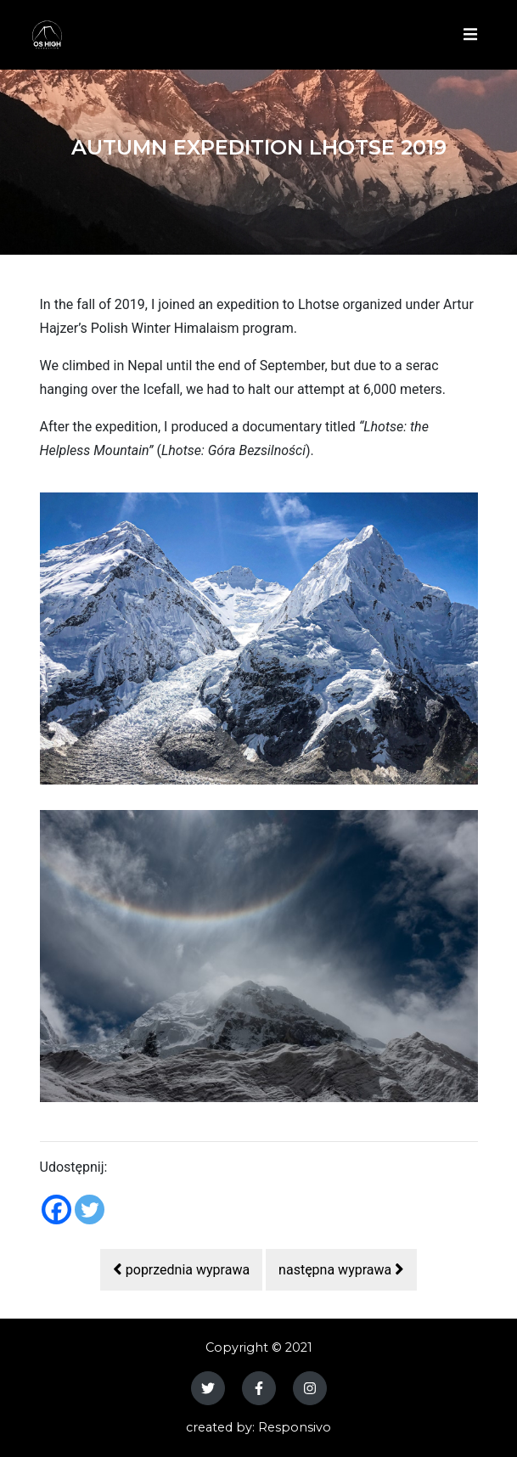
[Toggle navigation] (468, 34)
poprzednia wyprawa (181, 1269)
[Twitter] (89, 1209)
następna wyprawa (341, 1269)
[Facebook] (56, 1209)
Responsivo (294, 1427)
